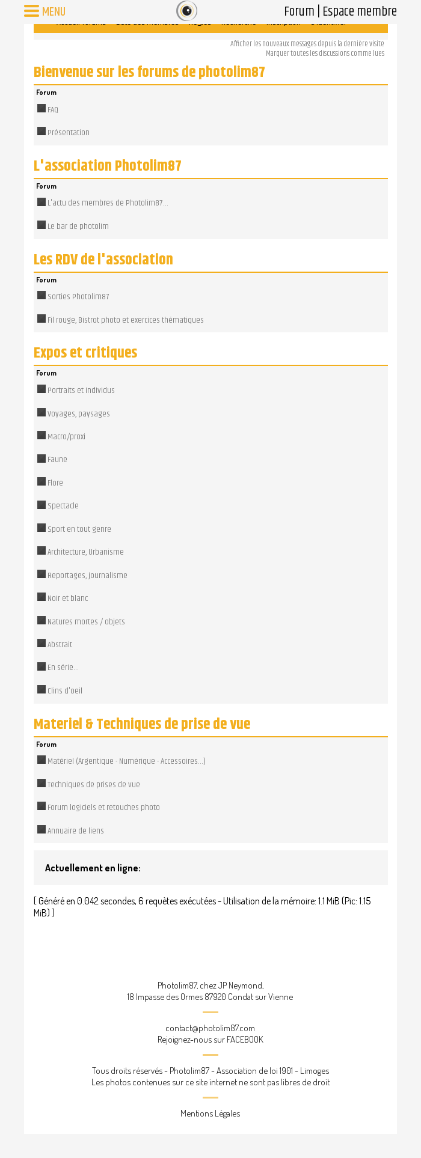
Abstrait (60, 644)
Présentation (69, 132)
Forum (299, 12)
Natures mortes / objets (86, 622)
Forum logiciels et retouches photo (104, 807)
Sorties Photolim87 (78, 296)
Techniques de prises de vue (94, 784)
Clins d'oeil (65, 691)
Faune (57, 459)
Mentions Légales (210, 1113)
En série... (63, 667)
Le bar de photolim (78, 226)
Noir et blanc (68, 598)
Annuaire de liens (76, 831)
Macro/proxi (66, 436)
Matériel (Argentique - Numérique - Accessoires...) (127, 761)
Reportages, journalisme (88, 575)
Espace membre (359, 12)
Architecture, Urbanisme (86, 552)
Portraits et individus (81, 390)
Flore (55, 483)
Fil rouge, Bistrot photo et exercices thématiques (126, 320)
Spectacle (63, 506)
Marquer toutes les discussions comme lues (325, 53)
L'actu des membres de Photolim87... (108, 203)
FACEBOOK (245, 1039)
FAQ (53, 110)
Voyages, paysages (79, 414)
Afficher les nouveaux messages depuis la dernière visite (307, 44)
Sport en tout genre (79, 529)
